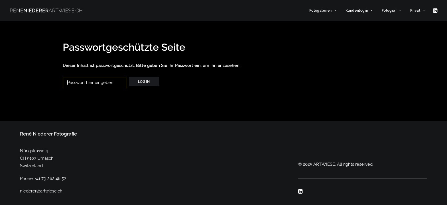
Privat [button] (417, 11)
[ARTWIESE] (46, 10)
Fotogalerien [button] (322, 11)
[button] (434, 10)
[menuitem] (322, 10)
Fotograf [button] (391, 11)
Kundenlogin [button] (359, 11)
